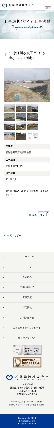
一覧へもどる (14, 235)
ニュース (27, 267)
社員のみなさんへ (27, 337)
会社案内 (27, 277)
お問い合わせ (27, 317)
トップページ (27, 257)
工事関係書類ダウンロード (27, 327)
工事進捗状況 (27, 287)
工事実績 (27, 297)
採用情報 (27, 307)
